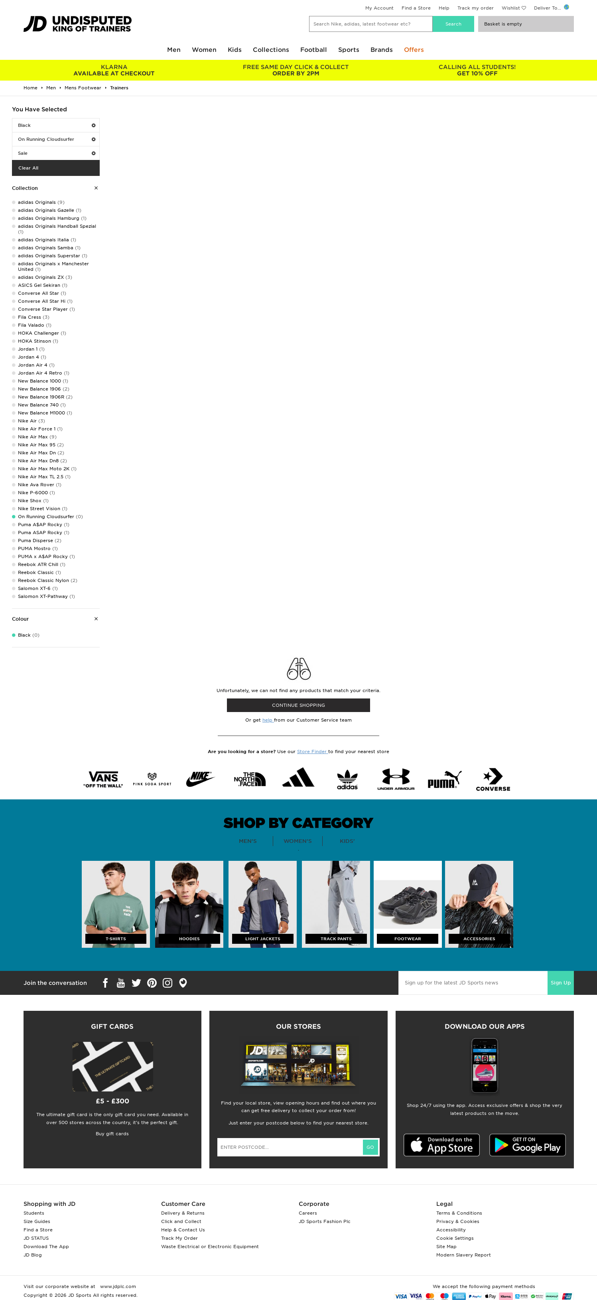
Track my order (475, 8)
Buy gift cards (112, 1133)
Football (313, 49)
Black (56, 125)
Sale (56, 153)
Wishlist (511, 8)
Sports (348, 49)
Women (204, 49)
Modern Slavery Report (463, 1255)
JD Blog (33, 1255)
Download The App (46, 1246)
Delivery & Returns (183, 1213)
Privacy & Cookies (457, 1221)
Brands (381, 49)
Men (174, 49)
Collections (271, 49)
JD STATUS (36, 1238)
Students (34, 1213)
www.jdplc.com (117, 1286)
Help (444, 8)
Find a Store (416, 8)
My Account (379, 8)
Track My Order (179, 1238)
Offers (414, 49)
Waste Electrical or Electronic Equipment (210, 1246)
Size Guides (37, 1221)
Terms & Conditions (459, 1213)
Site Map (446, 1246)
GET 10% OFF (477, 70)
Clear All (28, 168)
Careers (308, 1213)
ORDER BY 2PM (295, 70)
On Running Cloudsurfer (56, 139)
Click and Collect (181, 1221)
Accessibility (451, 1230)
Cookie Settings (455, 1238)
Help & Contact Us (183, 1230)
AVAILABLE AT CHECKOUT (114, 70)
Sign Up (561, 983)
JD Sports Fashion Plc (325, 1221)
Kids (235, 49)
